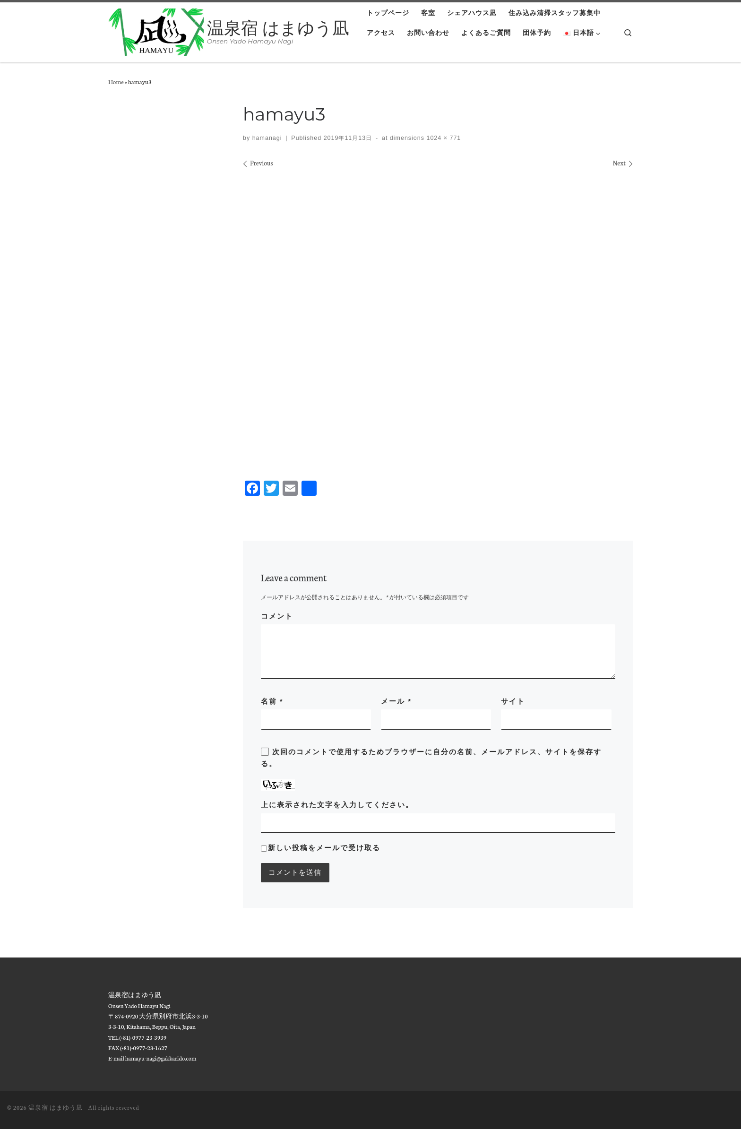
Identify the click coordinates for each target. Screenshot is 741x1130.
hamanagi (267, 138)
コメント (277, 616)
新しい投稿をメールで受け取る (324, 848)
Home (116, 81)
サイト (513, 701)
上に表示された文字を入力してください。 (337, 805)
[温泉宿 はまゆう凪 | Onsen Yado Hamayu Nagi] (156, 30)
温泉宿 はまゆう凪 (55, 1108)
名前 (272, 701)
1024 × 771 (442, 138)
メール (396, 701)
